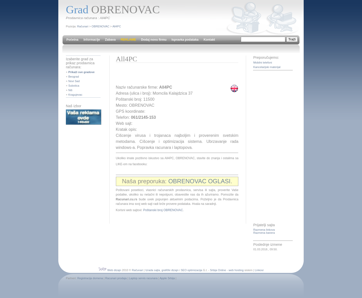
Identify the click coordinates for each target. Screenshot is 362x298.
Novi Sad (74, 81)
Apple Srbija (167, 278)
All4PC (116, 26)
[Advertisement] (175, 75)
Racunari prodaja (116, 278)
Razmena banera (264, 232)
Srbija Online (218, 270)
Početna (72, 39)
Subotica (73, 85)
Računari (82, 26)
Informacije (91, 39)
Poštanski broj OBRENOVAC (163, 210)
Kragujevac (75, 94)
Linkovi (259, 270)
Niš (70, 90)
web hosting (236, 270)
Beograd (73, 76)
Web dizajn (114, 270)
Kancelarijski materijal (266, 67)
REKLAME (128, 39)
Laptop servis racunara (143, 278)
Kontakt (209, 39)
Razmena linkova (264, 229)
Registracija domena (90, 278)
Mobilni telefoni (262, 62)
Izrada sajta (152, 270)
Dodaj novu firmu (153, 39)
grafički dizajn (169, 270)
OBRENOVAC (100, 26)
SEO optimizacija (191, 270)
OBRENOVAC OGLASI (199, 181)
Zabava (110, 39)
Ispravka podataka (184, 39)
